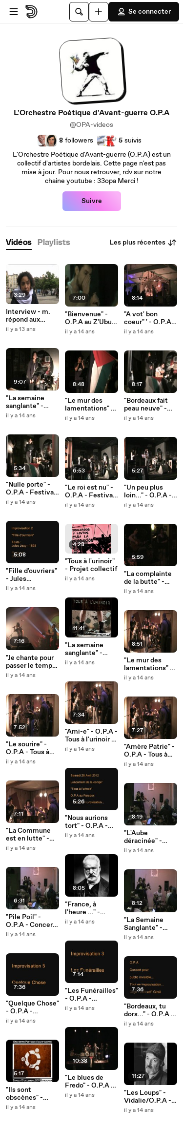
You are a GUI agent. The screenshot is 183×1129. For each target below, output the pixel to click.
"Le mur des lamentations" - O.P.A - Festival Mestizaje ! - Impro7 (90, 404)
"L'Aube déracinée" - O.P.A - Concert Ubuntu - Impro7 (150, 837)
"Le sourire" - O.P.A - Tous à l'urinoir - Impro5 (32, 748)
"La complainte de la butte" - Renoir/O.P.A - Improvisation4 (148, 578)
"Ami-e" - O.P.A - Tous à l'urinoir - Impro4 (91, 735)
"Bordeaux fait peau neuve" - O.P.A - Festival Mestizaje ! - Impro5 (149, 404)
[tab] (19, 243)
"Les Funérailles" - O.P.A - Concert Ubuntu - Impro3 (91, 995)
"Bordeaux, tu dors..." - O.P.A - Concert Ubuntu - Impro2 (149, 1010)
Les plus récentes (143, 242)
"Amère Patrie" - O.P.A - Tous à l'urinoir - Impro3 (150, 751)
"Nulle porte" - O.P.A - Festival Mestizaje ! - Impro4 (31, 488)
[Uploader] (98, 11)
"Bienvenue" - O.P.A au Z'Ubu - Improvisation (90, 318)
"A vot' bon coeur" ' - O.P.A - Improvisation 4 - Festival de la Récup (150, 318)
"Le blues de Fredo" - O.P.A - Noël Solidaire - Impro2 (89, 1081)
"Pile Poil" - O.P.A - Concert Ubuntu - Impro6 (32, 921)
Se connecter (144, 12)
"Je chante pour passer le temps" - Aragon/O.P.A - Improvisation (32, 662)
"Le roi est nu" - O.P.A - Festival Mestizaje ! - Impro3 (90, 491)
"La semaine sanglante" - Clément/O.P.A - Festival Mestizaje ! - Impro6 (32, 402)
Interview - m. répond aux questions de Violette (28, 316)
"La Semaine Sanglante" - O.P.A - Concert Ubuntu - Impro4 (150, 924)
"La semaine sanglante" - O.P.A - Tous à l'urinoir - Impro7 (91, 649)
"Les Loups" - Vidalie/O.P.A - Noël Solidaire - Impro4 (148, 1097)
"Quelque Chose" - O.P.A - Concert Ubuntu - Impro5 (32, 1007)
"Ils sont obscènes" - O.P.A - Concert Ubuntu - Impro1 (31, 1094)
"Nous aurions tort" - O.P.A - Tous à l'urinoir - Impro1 (89, 822)
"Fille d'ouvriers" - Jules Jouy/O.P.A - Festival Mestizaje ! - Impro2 (31, 575)
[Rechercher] (79, 11)
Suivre (91, 201)
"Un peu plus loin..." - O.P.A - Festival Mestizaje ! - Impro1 (148, 491)
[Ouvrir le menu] (13, 11)
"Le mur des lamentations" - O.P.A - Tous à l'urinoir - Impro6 (150, 664)
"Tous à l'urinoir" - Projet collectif (91, 565)
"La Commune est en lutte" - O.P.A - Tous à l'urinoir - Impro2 (32, 834)
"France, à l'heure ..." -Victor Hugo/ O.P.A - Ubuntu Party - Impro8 (88, 908)
